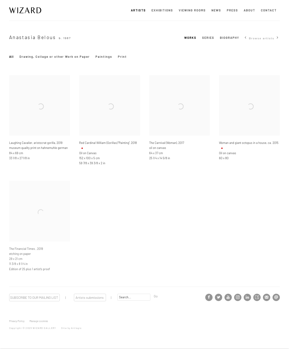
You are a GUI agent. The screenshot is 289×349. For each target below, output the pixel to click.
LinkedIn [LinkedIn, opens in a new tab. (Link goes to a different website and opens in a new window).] (247, 297)
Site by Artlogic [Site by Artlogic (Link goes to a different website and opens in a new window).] (71, 328)
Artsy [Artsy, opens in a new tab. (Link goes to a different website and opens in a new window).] (257, 297)
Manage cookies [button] (39, 321)
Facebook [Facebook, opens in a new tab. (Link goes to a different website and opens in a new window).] (209, 297)
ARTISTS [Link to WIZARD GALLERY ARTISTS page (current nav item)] (138, 10)
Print (122, 56)
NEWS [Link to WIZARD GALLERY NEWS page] (216, 10)
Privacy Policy (16, 321)
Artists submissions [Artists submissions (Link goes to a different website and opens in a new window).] (90, 297)
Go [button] (156, 296)
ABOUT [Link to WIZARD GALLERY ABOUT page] (249, 10)
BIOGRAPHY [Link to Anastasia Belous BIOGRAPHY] (229, 38)
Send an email (276, 297)
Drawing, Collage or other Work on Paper (54, 56)
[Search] (133, 297)
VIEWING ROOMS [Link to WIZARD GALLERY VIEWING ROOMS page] (192, 10)
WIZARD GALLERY (25, 10)
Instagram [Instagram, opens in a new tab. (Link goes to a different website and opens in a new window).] (237, 297)
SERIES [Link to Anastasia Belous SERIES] (208, 38)
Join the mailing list (266, 297)
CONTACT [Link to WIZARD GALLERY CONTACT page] (269, 10)
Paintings (103, 56)
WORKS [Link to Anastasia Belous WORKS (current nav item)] (190, 38)
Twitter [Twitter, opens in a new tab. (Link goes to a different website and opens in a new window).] (218, 297)
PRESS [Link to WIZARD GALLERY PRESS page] (232, 10)
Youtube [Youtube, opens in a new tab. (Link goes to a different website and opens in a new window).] (228, 297)
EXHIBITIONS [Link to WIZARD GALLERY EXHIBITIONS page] (162, 10)
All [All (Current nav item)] (11, 56)
